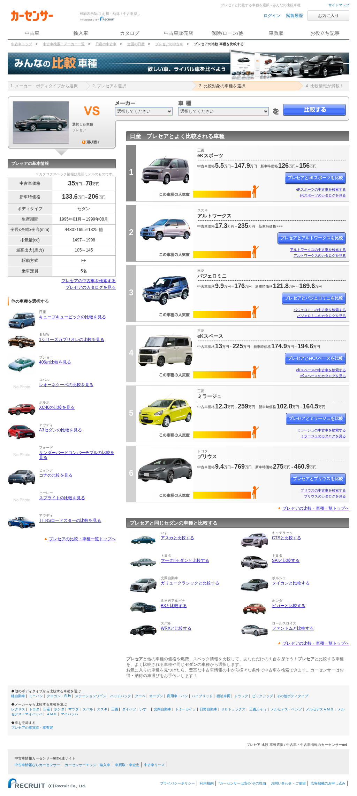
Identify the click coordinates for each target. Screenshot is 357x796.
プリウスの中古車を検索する (323, 490)
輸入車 (81, 33)
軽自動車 (18, 696)
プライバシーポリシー (177, 783)
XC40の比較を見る (57, 407)
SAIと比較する (285, 560)
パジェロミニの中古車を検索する (320, 310)
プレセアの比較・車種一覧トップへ (82, 538)
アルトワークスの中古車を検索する (318, 250)
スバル (88, 709)
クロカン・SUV (59, 696)
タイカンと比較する (291, 583)
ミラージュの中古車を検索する (321, 430)
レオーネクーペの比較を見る (66, 384)
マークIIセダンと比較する (185, 560)
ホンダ (59, 709)
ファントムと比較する (293, 628)
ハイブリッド (202, 696)
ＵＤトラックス (233, 709)
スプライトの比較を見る (62, 497)
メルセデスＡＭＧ (320, 709)
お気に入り (328, 15)
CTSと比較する (286, 537)
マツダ (73, 709)
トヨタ (34, 709)
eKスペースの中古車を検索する (321, 370)
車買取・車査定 (127, 765)
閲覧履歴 (294, 15)
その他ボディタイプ (292, 696)
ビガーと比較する (288, 605)
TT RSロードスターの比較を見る (70, 520)
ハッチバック (120, 696)
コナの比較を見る (56, 475)
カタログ (129, 33)
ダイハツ (129, 709)
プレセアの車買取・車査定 (32, 728)
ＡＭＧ (51, 714)
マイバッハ (69, 714)
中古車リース (154, 765)
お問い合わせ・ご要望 (288, 783)
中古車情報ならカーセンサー (37, 765)
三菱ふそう (258, 709)
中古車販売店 (178, 33)
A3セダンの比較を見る (60, 430)
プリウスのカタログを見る (325, 496)
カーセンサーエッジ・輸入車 (87, 765)
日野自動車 (208, 709)
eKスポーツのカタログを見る (323, 195)
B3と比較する (174, 605)
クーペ (140, 696)
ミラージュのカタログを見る (323, 436)
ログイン (272, 15)
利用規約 (207, 783)
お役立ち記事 (325, 33)
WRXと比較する (176, 628)
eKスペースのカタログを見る (323, 376)
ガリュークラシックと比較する (190, 583)
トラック (241, 696)
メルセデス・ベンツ (286, 709)
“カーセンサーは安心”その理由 (242, 783)
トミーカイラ (185, 709)
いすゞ (144, 709)
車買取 (276, 33)
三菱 (114, 709)
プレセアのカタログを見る (91, 287)
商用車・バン (177, 696)
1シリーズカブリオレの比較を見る (71, 339)
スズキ (102, 709)
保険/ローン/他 (227, 33)
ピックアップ (262, 696)
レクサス (18, 709)
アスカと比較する (177, 537)
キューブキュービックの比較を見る (72, 317)
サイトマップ (338, 5)
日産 (46, 709)
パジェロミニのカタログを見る (321, 316)
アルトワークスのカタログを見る (320, 255)
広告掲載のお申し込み (328, 783)
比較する (314, 110)
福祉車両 (223, 696)
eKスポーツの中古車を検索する (321, 189)
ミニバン (36, 696)
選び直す (91, 142)
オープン (156, 696)
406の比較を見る (55, 362)
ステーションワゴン (90, 696)
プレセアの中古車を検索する (88, 280)
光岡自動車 (162, 709)
